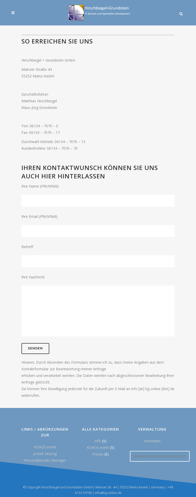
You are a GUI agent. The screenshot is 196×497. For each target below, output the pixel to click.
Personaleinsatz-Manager (45, 460)
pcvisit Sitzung (45, 453)
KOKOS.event (45, 447)
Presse (97, 454)
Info (97, 440)
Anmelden (152, 440)
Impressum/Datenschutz (160, 456)
